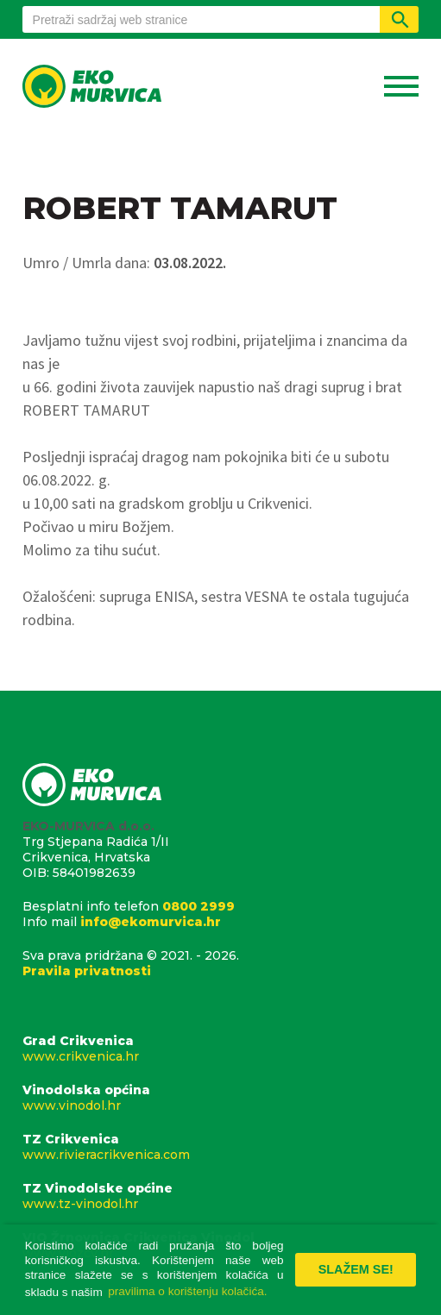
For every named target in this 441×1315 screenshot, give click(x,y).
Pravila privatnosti (86, 971)
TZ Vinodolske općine (220, 1196)
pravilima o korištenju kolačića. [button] (187, 1291)
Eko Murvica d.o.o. (92, 88)
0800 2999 (198, 906)
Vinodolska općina (220, 1097)
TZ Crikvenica (220, 1146)
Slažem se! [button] (356, 1269)
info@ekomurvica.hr (150, 922)
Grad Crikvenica (220, 1048)
